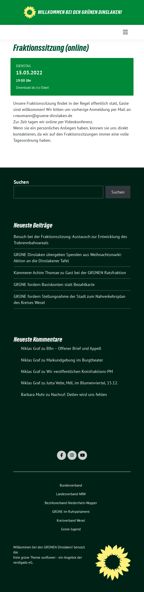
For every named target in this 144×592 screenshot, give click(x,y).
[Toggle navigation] (125, 32)
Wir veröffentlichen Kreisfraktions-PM (79, 371)
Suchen (21, 182)
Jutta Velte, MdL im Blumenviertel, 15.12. (82, 382)
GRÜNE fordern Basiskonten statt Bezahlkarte (54, 284)
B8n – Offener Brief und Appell (73, 348)
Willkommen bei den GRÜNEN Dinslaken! (80, 12)
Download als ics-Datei (32, 87)
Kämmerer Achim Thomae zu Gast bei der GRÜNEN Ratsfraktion (70, 272)
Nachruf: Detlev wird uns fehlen (79, 394)
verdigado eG (22, 562)
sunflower (48, 557)
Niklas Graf (30, 348)
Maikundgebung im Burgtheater (74, 360)
